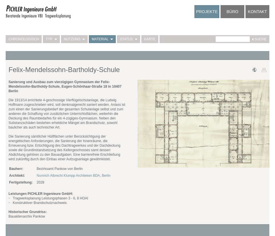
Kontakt (257, 11)
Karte (150, 39)
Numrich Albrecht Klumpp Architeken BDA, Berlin (73, 176)
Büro (232, 11)
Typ (51, 39)
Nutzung (74, 39)
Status (128, 39)
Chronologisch (24, 39)
